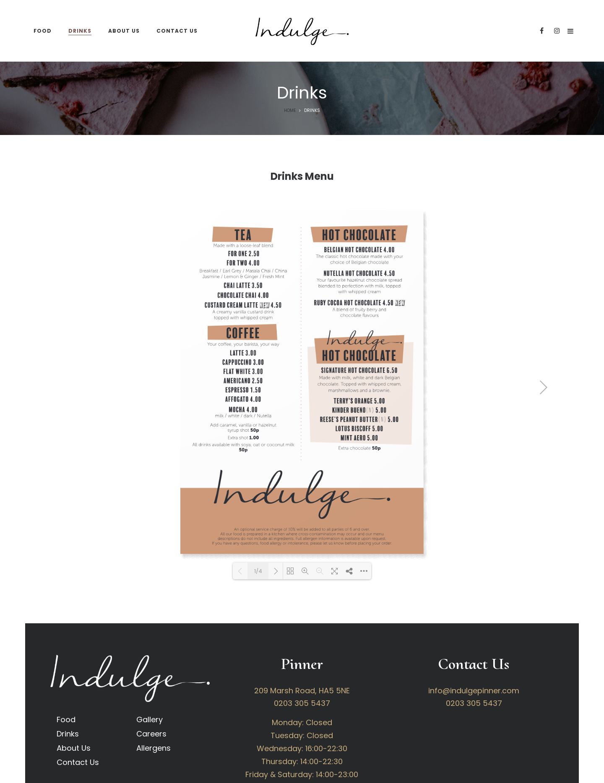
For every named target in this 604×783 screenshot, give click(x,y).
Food (66, 719)
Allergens (153, 748)
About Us (74, 748)
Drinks (68, 734)
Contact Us (78, 762)
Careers (151, 734)
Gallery (149, 719)
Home (290, 110)
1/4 (258, 571)
